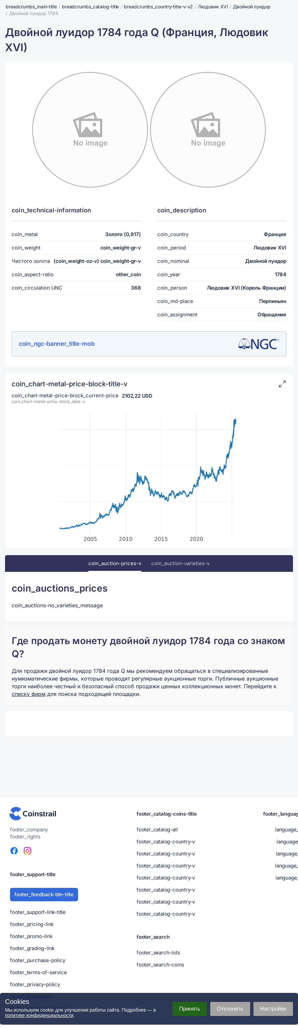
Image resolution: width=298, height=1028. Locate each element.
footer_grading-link (32, 948)
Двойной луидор (252, 6)
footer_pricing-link (32, 924)
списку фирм (29, 694)
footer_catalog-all (157, 829)
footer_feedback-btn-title (44, 894)
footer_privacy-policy (35, 984)
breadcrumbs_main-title (31, 6)
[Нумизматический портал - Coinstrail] (32, 813)
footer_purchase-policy (37, 960)
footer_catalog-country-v (166, 841)
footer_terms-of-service (38, 972)
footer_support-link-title (38, 912)
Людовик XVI (213, 6)
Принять (189, 1009)
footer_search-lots (158, 952)
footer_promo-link (31, 936)
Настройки (273, 1009)
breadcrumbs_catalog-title (90, 6)
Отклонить (230, 1009)
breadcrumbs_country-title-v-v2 (158, 6)
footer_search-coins (160, 964)
